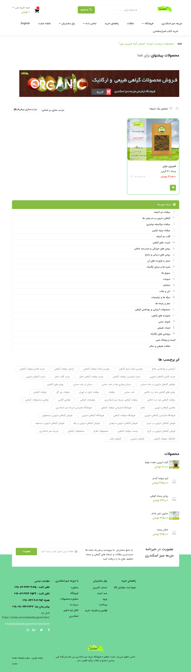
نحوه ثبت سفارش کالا (125, 587)
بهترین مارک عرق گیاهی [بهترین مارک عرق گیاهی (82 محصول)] (130, 369)
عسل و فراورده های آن (161, 261)
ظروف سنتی (166, 322)
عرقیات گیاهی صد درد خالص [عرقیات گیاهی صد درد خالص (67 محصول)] (161, 400)
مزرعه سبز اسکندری (172, 23)
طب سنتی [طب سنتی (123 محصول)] (129, 392)
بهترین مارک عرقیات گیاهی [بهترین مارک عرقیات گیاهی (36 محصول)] (96, 369)
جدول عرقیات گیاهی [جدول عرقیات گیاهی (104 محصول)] (64, 369)
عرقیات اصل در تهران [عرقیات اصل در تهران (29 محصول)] (89, 392)
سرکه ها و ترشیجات (163, 297)
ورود (104, 599)
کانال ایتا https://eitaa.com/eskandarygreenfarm (26, 615)
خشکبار (169, 285)
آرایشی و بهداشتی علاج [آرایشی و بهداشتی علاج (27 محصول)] (163, 369)
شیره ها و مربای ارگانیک (161, 267)
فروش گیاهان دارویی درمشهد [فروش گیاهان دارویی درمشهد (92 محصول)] (49, 423)
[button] (22, 10)
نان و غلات (167, 291)
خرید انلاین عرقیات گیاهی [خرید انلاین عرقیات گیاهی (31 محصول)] (32, 369)
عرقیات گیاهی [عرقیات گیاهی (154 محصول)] (40, 392)
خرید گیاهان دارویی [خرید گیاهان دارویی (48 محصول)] (35, 377)
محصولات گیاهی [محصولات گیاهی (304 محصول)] (76, 431)
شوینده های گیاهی (163, 316)
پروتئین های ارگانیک (162, 334)
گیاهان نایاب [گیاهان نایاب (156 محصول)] (115, 439)
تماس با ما (89, 23)
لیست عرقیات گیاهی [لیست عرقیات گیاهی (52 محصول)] (128, 431)
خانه (179, 44)
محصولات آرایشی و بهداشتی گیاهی (155, 309)
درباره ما (74, 605)
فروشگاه (147, 23)
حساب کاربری (100, 587)
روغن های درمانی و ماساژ (160, 255)
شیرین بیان (169, 166)
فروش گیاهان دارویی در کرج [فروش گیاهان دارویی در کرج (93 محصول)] (161, 431)
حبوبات (169, 279)
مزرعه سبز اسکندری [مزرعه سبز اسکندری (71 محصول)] (48, 431)
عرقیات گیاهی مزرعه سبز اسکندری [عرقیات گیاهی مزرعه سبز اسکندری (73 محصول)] (121, 400)
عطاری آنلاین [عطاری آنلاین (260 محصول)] (64, 400)
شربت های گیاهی (164, 242)
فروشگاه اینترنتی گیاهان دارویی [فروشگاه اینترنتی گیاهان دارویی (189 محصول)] (159, 415)
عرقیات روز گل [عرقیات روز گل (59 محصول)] (63, 392)
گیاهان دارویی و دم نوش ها (158, 218)
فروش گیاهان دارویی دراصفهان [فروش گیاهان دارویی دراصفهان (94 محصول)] (57, 415)
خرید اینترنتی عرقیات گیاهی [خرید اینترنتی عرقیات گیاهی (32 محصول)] (126, 377)
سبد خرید (102, 593)
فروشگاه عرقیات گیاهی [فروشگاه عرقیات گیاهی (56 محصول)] (124, 415)
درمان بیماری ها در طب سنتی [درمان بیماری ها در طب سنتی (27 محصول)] (116, 384)
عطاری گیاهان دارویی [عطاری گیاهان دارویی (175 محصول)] (164, 408)
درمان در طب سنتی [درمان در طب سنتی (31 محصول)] (82, 384)
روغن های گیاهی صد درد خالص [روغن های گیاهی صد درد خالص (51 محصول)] (159, 392)
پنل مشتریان (67, 23)
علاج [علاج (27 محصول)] (143, 408)
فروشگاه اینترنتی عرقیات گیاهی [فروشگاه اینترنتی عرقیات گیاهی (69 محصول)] (116, 408)
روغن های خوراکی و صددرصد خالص (154, 249)
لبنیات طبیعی (166, 328)
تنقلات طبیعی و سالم (162, 346)
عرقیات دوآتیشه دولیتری (160, 224)
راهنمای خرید (112, 23)
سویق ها (168, 273)
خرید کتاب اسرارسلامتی (165, 31)
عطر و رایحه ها (165, 303)
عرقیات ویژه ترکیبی (163, 230)
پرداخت (103, 605)
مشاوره (74, 587)
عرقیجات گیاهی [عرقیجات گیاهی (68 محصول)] (87, 400)
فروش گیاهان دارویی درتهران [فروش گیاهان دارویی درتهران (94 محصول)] (123, 423)
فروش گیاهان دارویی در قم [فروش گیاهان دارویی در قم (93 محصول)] (87, 423)
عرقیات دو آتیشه (164, 212)
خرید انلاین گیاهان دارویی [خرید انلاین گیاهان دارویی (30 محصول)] (162, 377)
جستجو (86, 10)
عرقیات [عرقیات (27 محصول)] (111, 392)
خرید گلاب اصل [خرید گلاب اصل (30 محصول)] (62, 377)
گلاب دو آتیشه (165, 236)
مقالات (130, 23)
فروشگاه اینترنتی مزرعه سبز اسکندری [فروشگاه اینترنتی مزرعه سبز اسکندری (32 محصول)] (74, 408)
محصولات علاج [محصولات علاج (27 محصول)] (101, 431)
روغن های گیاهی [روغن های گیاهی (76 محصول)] (55, 384)
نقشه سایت (44, 23)
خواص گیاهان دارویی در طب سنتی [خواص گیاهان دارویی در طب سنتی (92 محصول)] (157, 384)
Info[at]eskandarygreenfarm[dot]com (31, 624)
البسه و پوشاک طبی (165, 340)
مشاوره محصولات (69, 599)
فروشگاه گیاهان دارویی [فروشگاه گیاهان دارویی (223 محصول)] (93, 415)
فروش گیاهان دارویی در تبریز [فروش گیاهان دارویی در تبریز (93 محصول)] (161, 423)
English (25, 23)
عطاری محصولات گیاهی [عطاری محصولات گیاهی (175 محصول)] (37, 400)
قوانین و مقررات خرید (96, 610)
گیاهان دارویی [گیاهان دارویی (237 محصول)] (137, 439)
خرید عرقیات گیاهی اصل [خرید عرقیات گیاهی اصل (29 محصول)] (91, 377)
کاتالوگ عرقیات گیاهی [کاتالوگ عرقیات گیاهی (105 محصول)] (164, 439)
